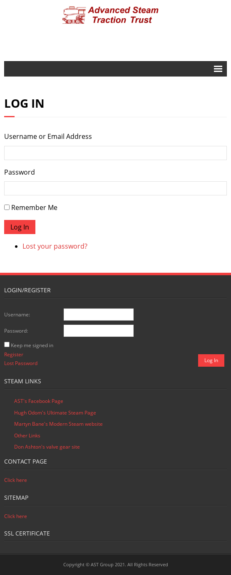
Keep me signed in (32, 345)
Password (19, 172)
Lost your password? (54, 246)
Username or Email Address (48, 136)
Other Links (27, 435)
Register (13, 354)
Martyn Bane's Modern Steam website (58, 423)
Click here (15, 480)
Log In (19, 227)
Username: (17, 314)
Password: (16, 330)
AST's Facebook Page (38, 401)
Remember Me (34, 207)
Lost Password (20, 363)
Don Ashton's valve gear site (47, 446)
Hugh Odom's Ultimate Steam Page (55, 412)
